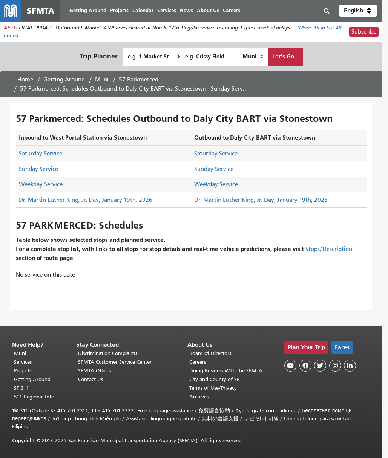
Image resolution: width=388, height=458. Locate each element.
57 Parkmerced (138, 79)
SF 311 (21, 388)
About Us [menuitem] (208, 10)
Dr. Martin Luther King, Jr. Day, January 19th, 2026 (85, 200)
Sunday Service (38, 169)
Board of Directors (210, 353)
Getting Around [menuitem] (87, 10)
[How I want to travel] (253, 57)
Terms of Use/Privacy (213, 388)
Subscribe (363, 31)
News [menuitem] (186, 10)
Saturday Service (40, 153)
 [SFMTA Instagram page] (335, 366)
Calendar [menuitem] (142, 10)
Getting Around (64, 79)
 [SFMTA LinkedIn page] (350, 366)
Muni (102, 79)
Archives (199, 396)
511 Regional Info (34, 396)
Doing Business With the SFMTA (225, 370)
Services (23, 362)
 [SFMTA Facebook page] (305, 366)
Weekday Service (41, 184)
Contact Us (90, 379)
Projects (22, 370)
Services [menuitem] (166, 10)
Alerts (10, 28)
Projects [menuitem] (119, 10)
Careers (197, 362)
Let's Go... (285, 56)
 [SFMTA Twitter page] (320, 366)
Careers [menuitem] (231, 10)
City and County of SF (214, 379)
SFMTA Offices (94, 370)
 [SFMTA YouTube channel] (290, 366)
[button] (358, 11)
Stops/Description (328, 249)
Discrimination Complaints (107, 353)
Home (25, 79)
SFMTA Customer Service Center (115, 362)
